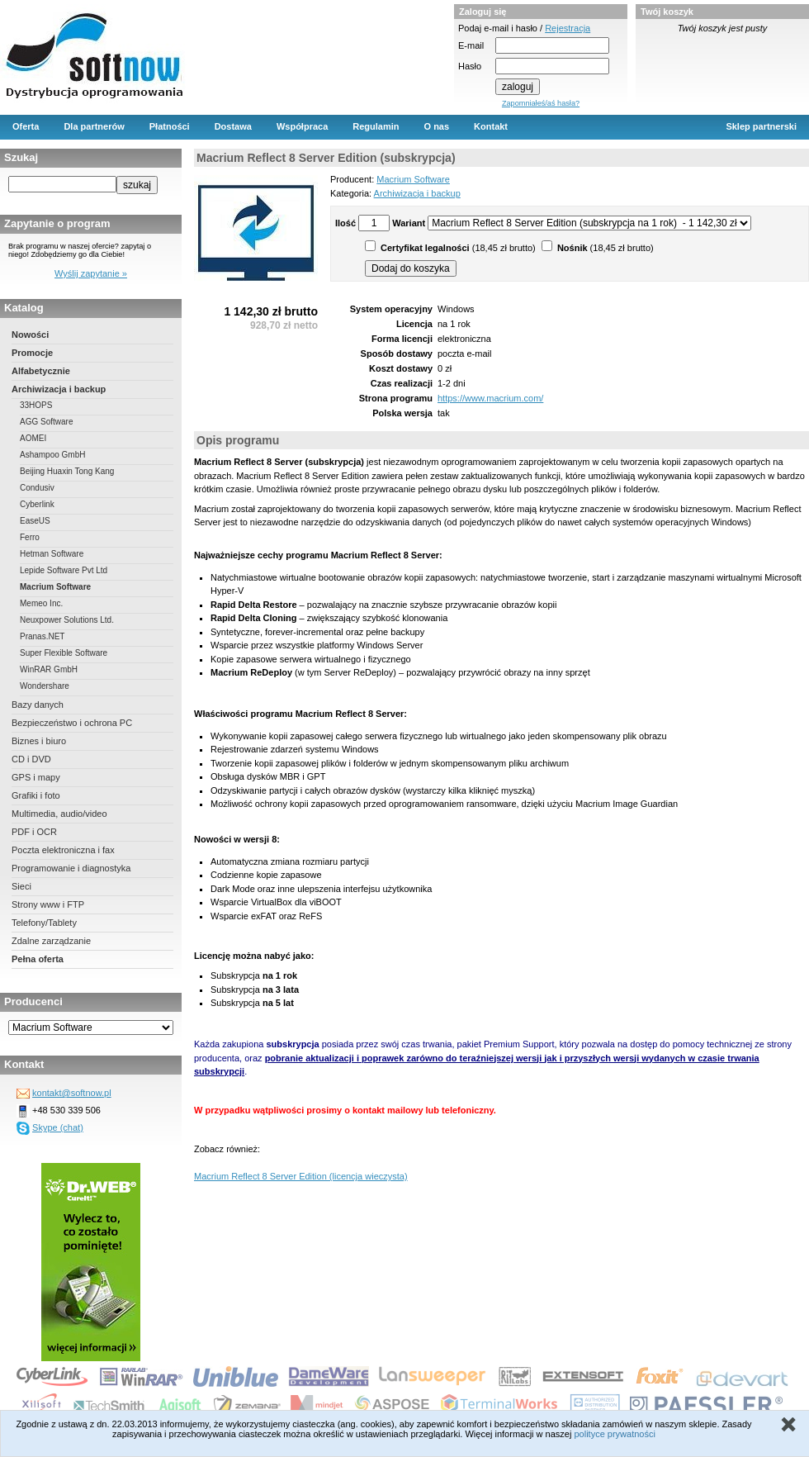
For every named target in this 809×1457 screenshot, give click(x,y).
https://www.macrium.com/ (490, 398)
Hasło (469, 66)
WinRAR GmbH (49, 669)
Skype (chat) (57, 1127)
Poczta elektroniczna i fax (63, 850)
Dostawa (233, 126)
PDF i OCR (34, 832)
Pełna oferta (38, 959)
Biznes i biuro (39, 741)
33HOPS (36, 405)
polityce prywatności (614, 1434)
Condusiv (37, 487)
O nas (437, 126)
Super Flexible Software (63, 652)
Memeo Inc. (41, 603)
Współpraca (302, 126)
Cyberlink (37, 504)
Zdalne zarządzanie (51, 941)
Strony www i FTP (48, 904)
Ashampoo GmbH (52, 454)
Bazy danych (38, 705)
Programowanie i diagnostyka (71, 868)
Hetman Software (51, 553)
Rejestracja (567, 28)
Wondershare (44, 686)
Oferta (25, 126)
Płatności (169, 126)
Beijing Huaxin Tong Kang (67, 471)
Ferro (30, 537)
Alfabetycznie (41, 371)
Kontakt (491, 126)
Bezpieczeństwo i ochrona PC (72, 723)
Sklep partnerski (761, 126)
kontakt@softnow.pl (71, 1093)
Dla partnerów (94, 126)
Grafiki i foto (36, 795)
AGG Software (46, 421)
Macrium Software (55, 586)
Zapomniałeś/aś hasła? (541, 103)
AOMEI (33, 438)
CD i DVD (31, 759)
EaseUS (35, 520)
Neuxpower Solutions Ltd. (67, 619)
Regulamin (375, 126)
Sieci (21, 886)
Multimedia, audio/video (59, 814)
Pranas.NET (42, 636)
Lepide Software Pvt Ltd (63, 570)
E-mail (471, 45)
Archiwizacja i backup (59, 389)
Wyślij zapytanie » (90, 273)
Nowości (30, 334)
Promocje (32, 353)
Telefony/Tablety (44, 923)
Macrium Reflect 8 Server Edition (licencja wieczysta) (301, 1176)
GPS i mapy (36, 777)
